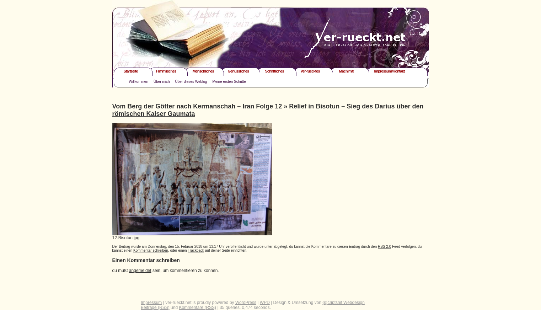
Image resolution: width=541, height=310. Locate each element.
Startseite (131, 71)
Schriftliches (274, 71)
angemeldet (140, 270)
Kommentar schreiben (150, 250)
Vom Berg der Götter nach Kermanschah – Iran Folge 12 (197, 106)
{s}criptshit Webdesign (343, 302)
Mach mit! (346, 71)
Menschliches (203, 71)
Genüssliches (238, 71)
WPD (265, 302)
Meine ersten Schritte (229, 82)
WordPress (245, 302)
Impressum (151, 302)
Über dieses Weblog (191, 82)
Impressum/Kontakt (389, 71)
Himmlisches (166, 71)
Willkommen (138, 82)
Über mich (162, 82)
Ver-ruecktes (310, 71)
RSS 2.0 (384, 246)
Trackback (196, 250)
